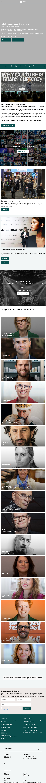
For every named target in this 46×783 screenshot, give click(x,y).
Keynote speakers (18, 41)
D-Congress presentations (6, 724)
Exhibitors (25, 66)
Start (2, 66)
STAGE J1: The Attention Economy (30, 727)
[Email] (16, 705)
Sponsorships (4, 733)
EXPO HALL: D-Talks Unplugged (30, 730)
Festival (29, 66)
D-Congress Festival (5, 727)
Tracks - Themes (27, 718)
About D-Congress (35, 112)
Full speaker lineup (5, 313)
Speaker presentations (7, 126)
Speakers (20, 66)
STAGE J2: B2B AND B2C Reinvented (31, 729)
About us (3, 738)
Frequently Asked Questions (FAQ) (8, 720)
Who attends (3, 732)
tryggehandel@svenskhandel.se (30, 758)
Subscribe (27, 710)
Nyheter (25, 773)
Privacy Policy (6, 775)
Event (5, 780)
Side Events (39, 66)
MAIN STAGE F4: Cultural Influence (30, 723)
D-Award (34, 66)
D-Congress (4, 718)
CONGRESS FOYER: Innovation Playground (32, 732)
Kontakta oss (6, 773)
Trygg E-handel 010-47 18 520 (29, 756)
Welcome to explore (22, 151)
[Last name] (24, 701)
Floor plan (12, 66)
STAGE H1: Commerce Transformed (30, 726)
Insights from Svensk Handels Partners (9, 736)
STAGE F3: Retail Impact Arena (29, 724)
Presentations (5, 41)
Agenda (16, 66)
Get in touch (3, 721)
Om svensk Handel (7, 770)
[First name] (8, 701)
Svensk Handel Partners (6, 735)
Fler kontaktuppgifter (36, 749)
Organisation (6, 774)
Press (24, 774)
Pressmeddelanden (27, 775)
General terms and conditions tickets (11, 782)
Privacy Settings (7, 778)
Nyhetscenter (26, 770)
